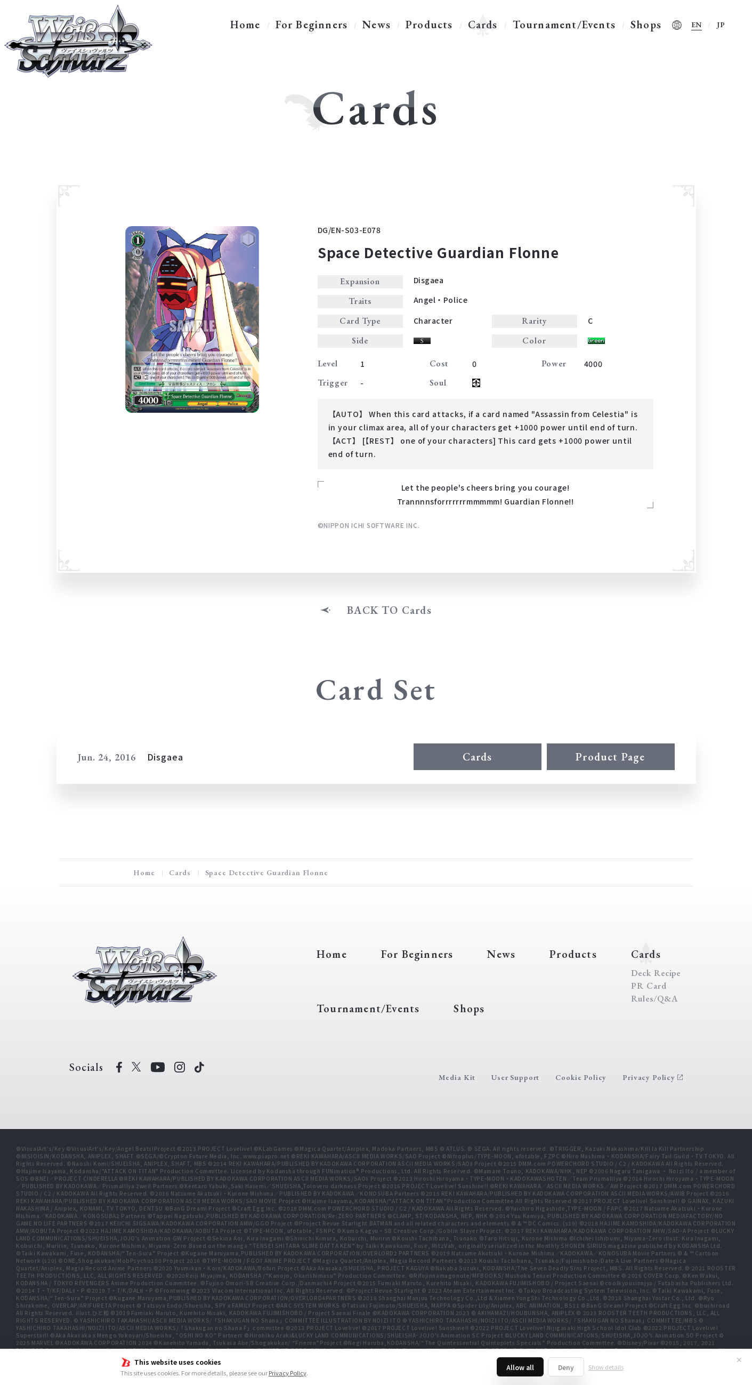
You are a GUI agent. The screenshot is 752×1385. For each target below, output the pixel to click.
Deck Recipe (656, 973)
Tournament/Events (564, 24)
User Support (515, 1077)
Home (245, 24)
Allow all (520, 1367)
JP (721, 24)
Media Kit (457, 1077)
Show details (606, 1367)
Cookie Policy (581, 1077)
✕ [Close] (739, 1359)
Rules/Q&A (654, 999)
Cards (483, 24)
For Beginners (312, 24)
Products (429, 24)
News (376, 24)
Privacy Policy (287, 1372)
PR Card (649, 986)
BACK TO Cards (389, 610)
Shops (645, 24)
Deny (566, 1367)
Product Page (610, 757)
